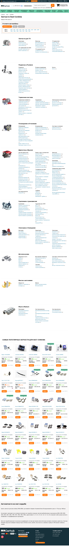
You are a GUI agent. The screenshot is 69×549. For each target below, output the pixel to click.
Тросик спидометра (40, 218)
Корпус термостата (23, 143)
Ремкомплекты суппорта (24, 107)
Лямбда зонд (55, 172)
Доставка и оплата (42, 1)
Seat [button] (14, 26)
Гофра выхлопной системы (41, 317)
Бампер (20, 258)
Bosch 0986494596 (33, 380)
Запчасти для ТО (25, 38)
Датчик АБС (55, 101)
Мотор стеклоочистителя (58, 265)
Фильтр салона (38, 45)
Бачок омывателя (56, 259)
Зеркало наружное (23, 264)
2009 (38, 29)
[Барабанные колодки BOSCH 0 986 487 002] (7, 402)
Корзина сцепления (23, 208)
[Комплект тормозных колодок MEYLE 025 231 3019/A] (61, 402)
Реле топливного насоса (40, 185)
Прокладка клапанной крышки (58, 163)
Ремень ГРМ (55, 42)
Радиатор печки (55, 127)
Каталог (37, 542)
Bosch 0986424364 (47, 380)
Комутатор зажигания (40, 240)
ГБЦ (19, 189)
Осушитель (37, 132)
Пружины (21, 76)
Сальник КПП (38, 222)
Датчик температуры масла (58, 183)
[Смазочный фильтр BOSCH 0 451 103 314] (48, 347)
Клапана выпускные (23, 158)
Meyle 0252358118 (60, 435)
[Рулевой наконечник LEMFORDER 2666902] (34, 347)
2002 (17, 29)
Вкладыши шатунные (23, 179)
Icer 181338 (58, 487)
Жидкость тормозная (23, 284)
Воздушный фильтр (39, 44)
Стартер (54, 237)
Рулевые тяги (38, 70)
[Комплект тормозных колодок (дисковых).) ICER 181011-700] (34, 480)
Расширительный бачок (24, 139)
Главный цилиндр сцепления (25, 212)
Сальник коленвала (23, 170)
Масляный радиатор (23, 136)
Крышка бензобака (39, 181)
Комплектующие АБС (57, 104)
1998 (26, 31)
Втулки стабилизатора (24, 86)
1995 (17, 31)
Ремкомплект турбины (40, 196)
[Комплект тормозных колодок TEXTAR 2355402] (48, 454)
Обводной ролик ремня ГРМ (41, 159)
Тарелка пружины (22, 89)
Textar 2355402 (46, 461)
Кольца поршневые (23, 154)
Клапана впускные (23, 156)
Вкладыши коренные (23, 177)
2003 (20, 29)
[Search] (52, 5)
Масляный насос (22, 173)
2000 (11, 29)
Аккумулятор (21, 42)
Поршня (20, 155)
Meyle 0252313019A (60, 409)
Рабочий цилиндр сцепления (25, 214)
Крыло (20, 259)
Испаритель (38, 130)
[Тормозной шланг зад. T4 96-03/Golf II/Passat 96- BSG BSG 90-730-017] (20, 374)
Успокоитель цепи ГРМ (40, 167)
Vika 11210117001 (6, 380)
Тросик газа (38, 266)
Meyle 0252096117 (47, 435)
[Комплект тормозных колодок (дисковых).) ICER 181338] (61, 480)
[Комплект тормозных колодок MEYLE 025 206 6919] (7, 428)
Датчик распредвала (57, 181)
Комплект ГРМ (55, 44)
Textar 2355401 (32, 461)
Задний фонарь (22, 236)
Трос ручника (22, 105)
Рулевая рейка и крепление (41, 73)
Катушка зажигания (39, 234)
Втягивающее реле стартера (58, 240)
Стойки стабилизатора (24, 80)
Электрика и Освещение (27, 228)
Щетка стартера (56, 245)
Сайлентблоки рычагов (24, 90)
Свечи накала (22, 45)
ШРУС (36, 205)
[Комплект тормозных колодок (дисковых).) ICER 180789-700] (20, 480)
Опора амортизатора (23, 77)
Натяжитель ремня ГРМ (57, 47)
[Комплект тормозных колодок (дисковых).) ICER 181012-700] (48, 480)
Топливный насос (39, 170)
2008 (35, 29)
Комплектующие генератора (58, 234)
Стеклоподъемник (39, 262)
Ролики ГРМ (55, 45)
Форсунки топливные (40, 172)
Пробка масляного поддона (25, 187)
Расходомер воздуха (57, 312)
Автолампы (21, 231)
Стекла (20, 266)
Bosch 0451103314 (47, 354)
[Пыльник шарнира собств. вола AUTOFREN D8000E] (61, 347)
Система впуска (56, 310)
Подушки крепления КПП (40, 212)
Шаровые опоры (22, 70)
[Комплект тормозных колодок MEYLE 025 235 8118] (61, 428)
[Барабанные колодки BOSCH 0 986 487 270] (20, 402)
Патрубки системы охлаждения (26, 140)
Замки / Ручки (38, 260)
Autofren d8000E (59, 354)
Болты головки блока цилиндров (26, 162)
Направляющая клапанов (24, 184)
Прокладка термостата (24, 145)
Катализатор (38, 316)
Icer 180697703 (5, 487)
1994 (14, 31)
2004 (23, 29)
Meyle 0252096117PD (33, 409)
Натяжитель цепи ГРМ (40, 165)
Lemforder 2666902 (33, 354)
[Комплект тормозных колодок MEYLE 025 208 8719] (20, 428)
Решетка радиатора (23, 262)
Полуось (37, 206)
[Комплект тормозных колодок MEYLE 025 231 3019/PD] (48, 402)
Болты (53, 68)
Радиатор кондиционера (40, 127)
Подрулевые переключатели (58, 243)
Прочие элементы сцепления (25, 215)
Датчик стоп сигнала (57, 102)
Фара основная (22, 233)
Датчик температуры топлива (42, 182)
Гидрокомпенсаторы (23, 161)
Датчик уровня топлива (40, 179)
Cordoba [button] (21, 26)
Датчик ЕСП (55, 105)
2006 (29, 29)
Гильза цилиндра (22, 186)
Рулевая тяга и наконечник (41, 52)
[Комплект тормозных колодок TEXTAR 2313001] (20, 454)
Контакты (60, 1)
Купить (4, 365)
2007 (32, 29)
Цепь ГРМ (37, 164)
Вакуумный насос (22, 108)
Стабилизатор (38, 50)
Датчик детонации (56, 187)
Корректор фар (22, 237)
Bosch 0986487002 (6, 409)
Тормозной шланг (39, 101)
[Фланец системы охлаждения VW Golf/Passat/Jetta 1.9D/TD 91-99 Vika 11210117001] (7, 374)
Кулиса (37, 215)
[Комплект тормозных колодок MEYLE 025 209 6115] (34, 428)
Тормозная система (26, 97)
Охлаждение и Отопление (28, 123)
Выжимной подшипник (23, 209)
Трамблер (37, 236)
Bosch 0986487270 (19, 409)
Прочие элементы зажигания (41, 242)
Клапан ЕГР (21, 192)
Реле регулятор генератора (58, 236)
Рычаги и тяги (22, 71)
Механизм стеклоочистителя (58, 262)
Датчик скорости (39, 217)
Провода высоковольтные (41, 233)
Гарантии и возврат (40, 539)
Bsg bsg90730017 (19, 380)
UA (28, 1)
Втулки (20, 92)
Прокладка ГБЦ (55, 162)
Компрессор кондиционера (41, 129)
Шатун (20, 176)
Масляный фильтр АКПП (40, 209)
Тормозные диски (23, 102)
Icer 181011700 (32, 487)
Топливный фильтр (39, 47)
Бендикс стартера (56, 239)
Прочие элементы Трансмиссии (42, 220)
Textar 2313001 (18, 461)
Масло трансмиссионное (40, 284)
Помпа (53, 48)
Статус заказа (40, 546)
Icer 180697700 (59, 461)
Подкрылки (21, 265)
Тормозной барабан (23, 104)
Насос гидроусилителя (40, 71)
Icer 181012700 (46, 487)
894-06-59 (15, 5)
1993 (11, 31)
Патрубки (37, 194)
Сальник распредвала (24, 167)
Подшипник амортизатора (25, 88)
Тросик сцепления (39, 267)
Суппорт (20, 111)
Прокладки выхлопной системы (42, 313)
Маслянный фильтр (39, 42)
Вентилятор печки (56, 129)
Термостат (21, 134)
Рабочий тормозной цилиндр (41, 104)
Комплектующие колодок (24, 110)
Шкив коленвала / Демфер (25, 171)
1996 (20, 31)
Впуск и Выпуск (24, 307)
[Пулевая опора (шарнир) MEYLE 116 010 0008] (7, 347)
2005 (26, 29)
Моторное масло (39, 285)
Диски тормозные (23, 50)
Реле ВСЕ (54, 242)
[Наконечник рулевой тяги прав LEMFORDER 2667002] (20, 347)
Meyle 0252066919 (6, 435)
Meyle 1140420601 (6, 461)
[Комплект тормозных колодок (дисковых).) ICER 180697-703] (7, 480)
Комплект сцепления (23, 205)
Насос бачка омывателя (57, 261)
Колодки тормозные (23, 49)
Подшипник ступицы (23, 73)
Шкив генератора (56, 248)
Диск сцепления (22, 206)
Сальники (37, 211)
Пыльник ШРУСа (39, 208)
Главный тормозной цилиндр (41, 102)
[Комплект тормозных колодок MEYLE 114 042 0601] (7, 454)
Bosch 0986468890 (60, 380)
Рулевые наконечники (40, 68)
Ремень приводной (56, 49)
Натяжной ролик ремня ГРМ (41, 156)
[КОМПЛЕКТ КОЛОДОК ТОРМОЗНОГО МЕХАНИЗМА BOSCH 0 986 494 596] (34, 374)
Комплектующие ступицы (24, 85)
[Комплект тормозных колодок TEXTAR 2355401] (34, 454)
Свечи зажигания (22, 44)
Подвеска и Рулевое (26, 65)
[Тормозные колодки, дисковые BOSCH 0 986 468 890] (61, 374)
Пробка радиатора (23, 137)
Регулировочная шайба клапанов (26, 182)
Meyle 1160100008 (6, 354)
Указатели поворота (23, 234)
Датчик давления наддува (58, 174)
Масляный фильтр (56, 155)
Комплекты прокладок (57, 166)
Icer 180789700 (18, 487)
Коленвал (21, 168)
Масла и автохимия (25, 280)
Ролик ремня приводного (57, 51)
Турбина (37, 191)
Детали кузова (24, 254)
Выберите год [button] (7, 26)
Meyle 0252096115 (33, 435)
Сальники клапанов (23, 159)
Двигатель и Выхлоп (26, 150)
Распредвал (21, 165)
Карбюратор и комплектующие (42, 173)
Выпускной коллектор (40, 319)
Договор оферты (39, 541)
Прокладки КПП (38, 214)
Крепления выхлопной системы (42, 310)
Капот (20, 261)
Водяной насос (22, 133)
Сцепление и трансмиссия (28, 201)
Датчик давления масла (57, 178)
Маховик (21, 211)
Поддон (20, 174)
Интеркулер (38, 193)
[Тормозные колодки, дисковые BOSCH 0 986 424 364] (48, 374)
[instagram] (2, 540)
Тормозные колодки (23, 101)
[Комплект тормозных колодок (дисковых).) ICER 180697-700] (61, 454)
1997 (23, 31)
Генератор (54, 233)
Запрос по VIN (34, 1)
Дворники (54, 258)
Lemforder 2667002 (19, 354)
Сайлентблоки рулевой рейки (25, 79)
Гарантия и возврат (52, 1)
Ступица (21, 74)
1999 (29, 31)
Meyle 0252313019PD (47, 409)
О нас (37, 544)
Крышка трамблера (56, 246)
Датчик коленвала (56, 180)
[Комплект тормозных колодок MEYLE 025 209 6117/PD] (34, 402)
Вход (65, 1)
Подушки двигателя (23, 180)
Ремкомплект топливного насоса (42, 187)
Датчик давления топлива (41, 184)
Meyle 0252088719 (19, 435)
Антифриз (21, 285)
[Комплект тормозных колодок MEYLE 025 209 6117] (48, 428)
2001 (14, 29)
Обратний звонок (27, 5)
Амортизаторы (22, 68)
